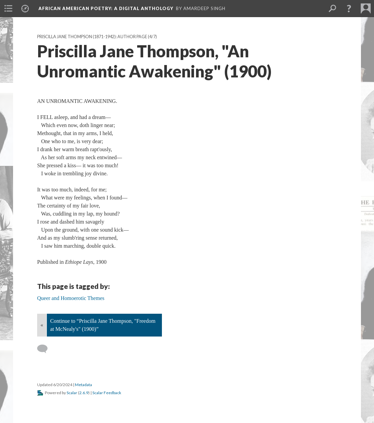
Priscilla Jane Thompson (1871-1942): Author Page (92, 36)
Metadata (83, 384)
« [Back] (41, 325)
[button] (349, 8)
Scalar (72, 392)
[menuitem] (8, 8)
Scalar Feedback (106, 392)
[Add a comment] (45, 349)
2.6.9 (83, 392)
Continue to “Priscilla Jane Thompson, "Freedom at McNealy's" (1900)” (103, 325)
